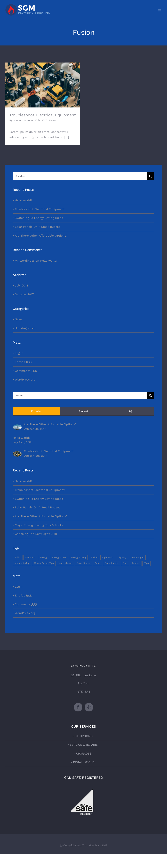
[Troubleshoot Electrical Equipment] (17, 453)
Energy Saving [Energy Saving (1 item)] (78, 557)
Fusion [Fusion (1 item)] (94, 557)
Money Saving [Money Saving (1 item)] (22, 563)
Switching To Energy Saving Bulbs (39, 218)
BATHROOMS (84, 736)
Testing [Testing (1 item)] (136, 563)
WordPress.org (25, 379)
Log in (19, 353)
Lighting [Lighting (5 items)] (122, 557)
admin (17, 120)
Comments (26, 370)
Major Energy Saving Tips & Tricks (39, 525)
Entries (23, 362)
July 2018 (21, 285)
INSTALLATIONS (83, 762)
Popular (36, 411)
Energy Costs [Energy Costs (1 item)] (59, 557)
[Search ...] (80, 176)
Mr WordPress (25, 260)
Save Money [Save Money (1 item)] (83, 563)
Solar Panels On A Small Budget (37, 226)
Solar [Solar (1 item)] (97, 563)
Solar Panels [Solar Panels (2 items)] (111, 563)
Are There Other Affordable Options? (41, 235)
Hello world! (23, 200)
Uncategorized (25, 328)
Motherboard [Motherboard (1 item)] (65, 563)
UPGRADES (83, 753)
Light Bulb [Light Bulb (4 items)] (107, 557)
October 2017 (24, 294)
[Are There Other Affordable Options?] (17, 427)
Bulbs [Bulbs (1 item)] (18, 557)
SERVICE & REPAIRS (84, 744)
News (52, 120)
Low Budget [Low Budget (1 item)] (137, 557)
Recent (83, 411)
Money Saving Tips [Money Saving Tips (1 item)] (44, 563)
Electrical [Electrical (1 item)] (30, 557)
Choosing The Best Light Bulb (36, 533)
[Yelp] (89, 707)
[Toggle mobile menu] (160, 11)
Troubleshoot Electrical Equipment (42, 115)
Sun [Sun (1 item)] (125, 563)
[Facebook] (78, 707)
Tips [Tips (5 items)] (146, 563)
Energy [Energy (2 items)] (43, 557)
